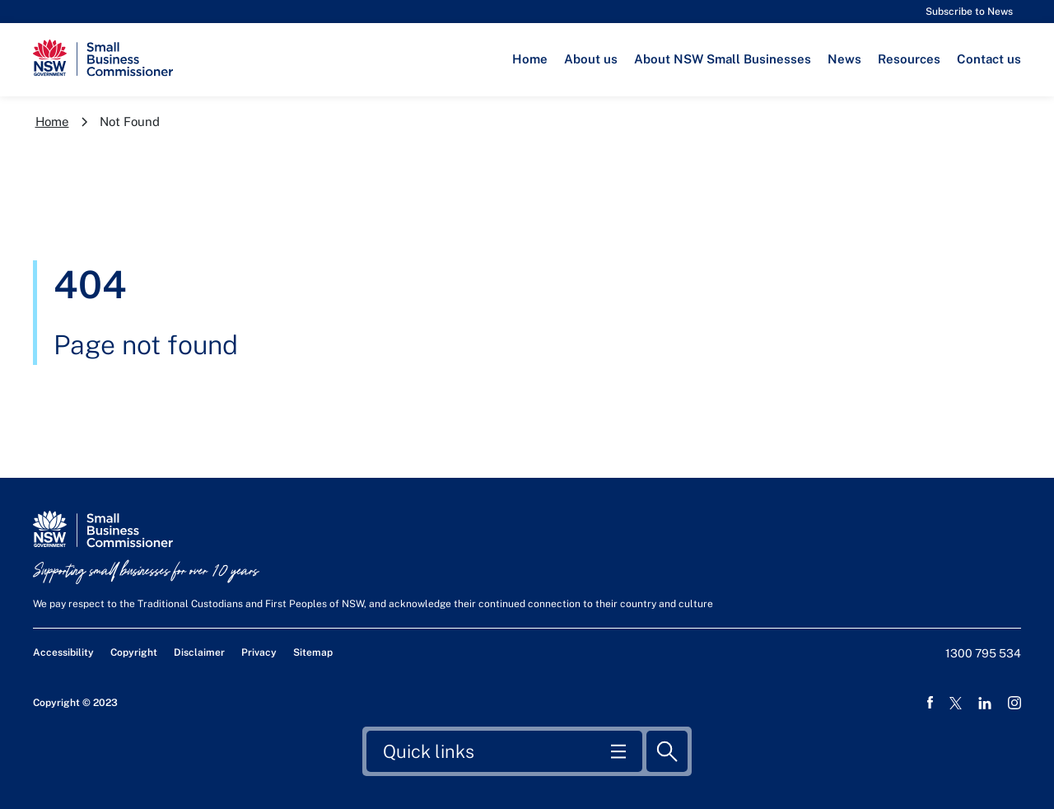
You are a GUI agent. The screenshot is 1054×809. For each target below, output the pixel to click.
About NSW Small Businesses (722, 59)
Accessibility (63, 652)
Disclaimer (199, 652)
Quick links (428, 750)
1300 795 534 (983, 653)
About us (591, 59)
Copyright (133, 652)
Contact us (989, 59)
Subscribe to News (969, 11)
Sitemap (313, 652)
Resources (909, 59)
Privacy (259, 652)
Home (530, 59)
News (844, 59)
